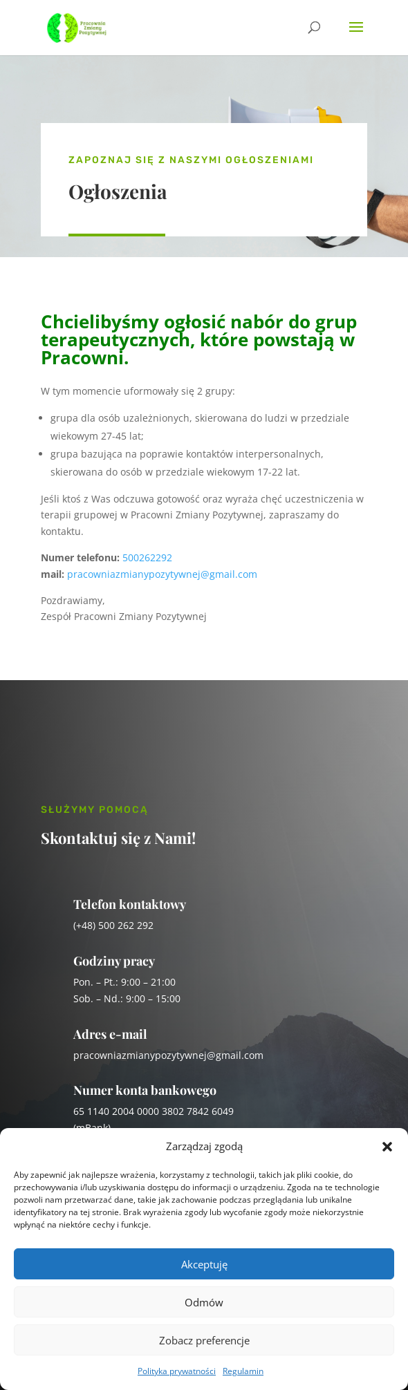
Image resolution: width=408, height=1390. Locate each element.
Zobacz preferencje (204, 1340)
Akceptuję (204, 1264)
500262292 (147, 557)
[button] (387, 1147)
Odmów (204, 1302)
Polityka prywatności (177, 1371)
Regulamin (243, 1371)
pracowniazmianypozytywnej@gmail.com (162, 574)
